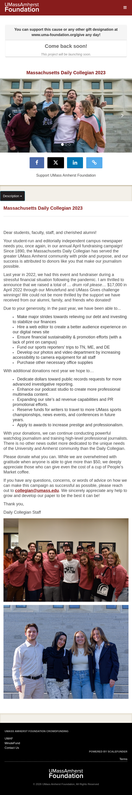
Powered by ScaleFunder (108, 751)
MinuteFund (12, 743)
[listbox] (66, 115)
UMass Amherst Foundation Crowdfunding (36, 731)
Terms (123, 759)
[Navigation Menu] (125, 7)
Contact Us (12, 747)
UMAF (9, 738)
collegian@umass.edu (37, 490)
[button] (10, 115)
